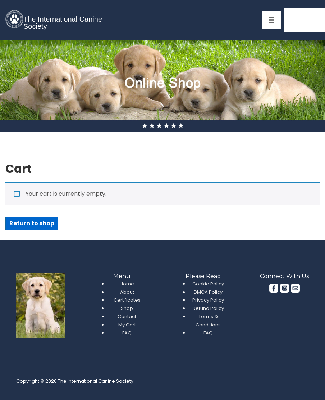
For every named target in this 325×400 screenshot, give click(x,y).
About (127, 292)
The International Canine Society (62, 22)
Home (127, 283)
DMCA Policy (208, 292)
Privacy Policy (208, 300)
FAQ (127, 332)
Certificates (127, 300)
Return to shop (31, 223)
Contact (127, 316)
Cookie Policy (208, 283)
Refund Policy (208, 308)
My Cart (127, 324)
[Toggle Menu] (271, 20)
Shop (127, 308)
